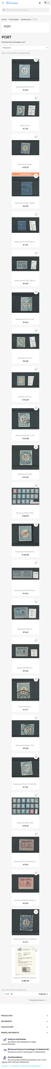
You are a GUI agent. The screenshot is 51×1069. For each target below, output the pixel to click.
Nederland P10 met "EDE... (25, 745)
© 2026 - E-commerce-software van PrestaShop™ (22, 1066)
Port (7, 26)
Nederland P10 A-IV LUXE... (25, 319)
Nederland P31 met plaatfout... (25, 861)
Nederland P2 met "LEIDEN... (25, 203)
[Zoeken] (25, 10)
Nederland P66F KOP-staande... (25, 978)
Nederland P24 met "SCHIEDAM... (25, 939)
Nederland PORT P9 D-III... (25, 87)
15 (12, 994)
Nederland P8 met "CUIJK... (25, 435)
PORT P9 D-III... (25, 126)
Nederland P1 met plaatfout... (25, 242)
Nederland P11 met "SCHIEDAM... (25, 784)
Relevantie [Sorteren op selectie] (25, 47)
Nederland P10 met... (25, 474)
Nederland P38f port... (25, 629)
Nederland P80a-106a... (25, 823)
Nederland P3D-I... (25, 707)
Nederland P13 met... (25, 164)
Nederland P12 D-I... (25, 397)
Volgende (44, 994)
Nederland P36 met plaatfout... (25, 900)
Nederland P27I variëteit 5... (25, 552)
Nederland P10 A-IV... (25, 358)
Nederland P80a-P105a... (25, 513)
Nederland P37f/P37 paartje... (25, 590)
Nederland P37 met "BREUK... (25, 281)
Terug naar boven (38, 1000)
